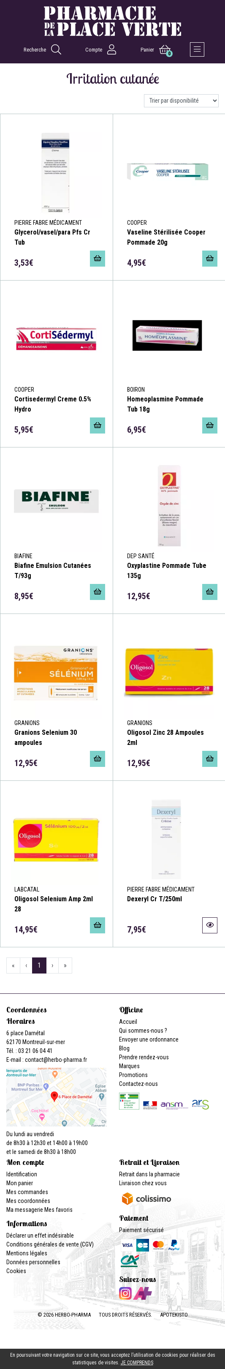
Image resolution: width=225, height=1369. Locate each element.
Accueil (128, 1021)
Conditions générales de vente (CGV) (50, 1244)
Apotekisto (174, 1315)
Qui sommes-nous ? (143, 1030)
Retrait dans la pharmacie (149, 1174)
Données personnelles (33, 1262)
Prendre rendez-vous (144, 1057)
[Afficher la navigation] (197, 49)
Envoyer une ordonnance (149, 1039)
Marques (129, 1066)
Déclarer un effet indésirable (40, 1235)
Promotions (133, 1075)
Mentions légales (26, 1253)
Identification (21, 1174)
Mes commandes (27, 1192)
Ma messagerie (24, 1209)
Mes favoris (58, 1209)
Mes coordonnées (28, 1200)
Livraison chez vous (143, 1183)
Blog (124, 1048)
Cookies (16, 1271)
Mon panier (19, 1183)
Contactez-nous (138, 1083)
